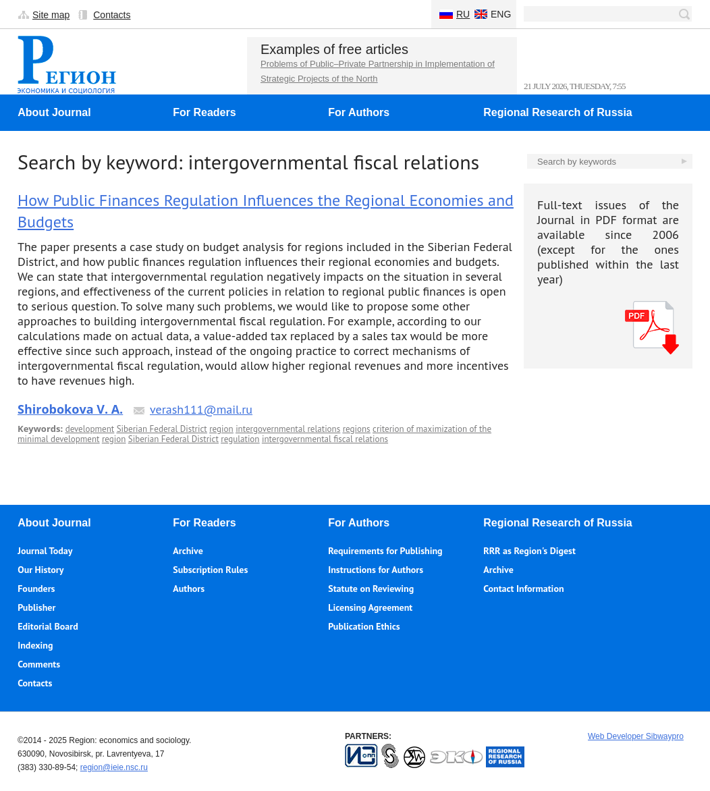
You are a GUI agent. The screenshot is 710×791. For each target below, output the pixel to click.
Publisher (36, 607)
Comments (39, 664)
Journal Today (45, 551)
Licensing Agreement (370, 607)
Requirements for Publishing (385, 551)
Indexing (35, 645)
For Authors (358, 112)
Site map (51, 14)
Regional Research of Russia (557, 112)
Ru (463, 14)
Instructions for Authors (375, 570)
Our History (40, 570)
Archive (188, 551)
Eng (501, 14)
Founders (36, 588)
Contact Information (523, 588)
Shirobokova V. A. (70, 409)
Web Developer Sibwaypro (636, 736)
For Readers (204, 112)
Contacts (111, 14)
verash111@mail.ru (201, 409)
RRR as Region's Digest (529, 551)
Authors (188, 588)
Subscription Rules (210, 570)
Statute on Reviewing (371, 588)
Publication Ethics (364, 626)
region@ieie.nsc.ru (114, 767)
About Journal (54, 112)
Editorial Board (48, 626)
